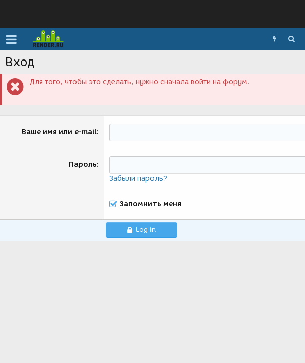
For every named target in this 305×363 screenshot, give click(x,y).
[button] (11, 39)
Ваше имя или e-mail (59, 132)
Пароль (83, 164)
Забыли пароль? (138, 178)
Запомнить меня (150, 204)
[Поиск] (291, 39)
